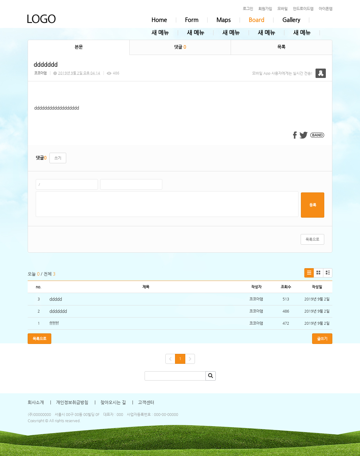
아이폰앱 (325, 9)
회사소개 (36, 402)
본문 (79, 46)
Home (159, 19)
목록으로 (312, 239)
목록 (281, 46)
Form (191, 19)
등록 (312, 205)
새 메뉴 (160, 32)
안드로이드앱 (303, 9)
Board (256, 19)
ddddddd (58, 311)
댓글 (180, 46)
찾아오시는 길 (113, 402)
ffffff (54, 323)
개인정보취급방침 (72, 402)
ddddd (55, 298)
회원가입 (265, 9)
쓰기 (57, 158)
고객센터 (146, 402)
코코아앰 (40, 73)
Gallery (291, 19)
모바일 (282, 9)
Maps (223, 19)
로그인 (248, 9)
